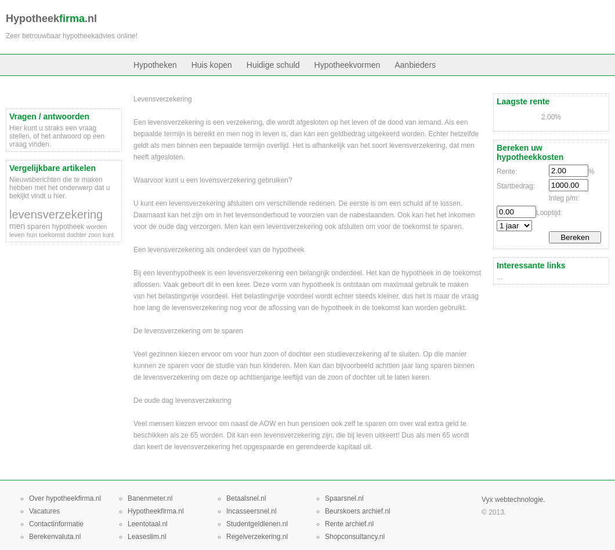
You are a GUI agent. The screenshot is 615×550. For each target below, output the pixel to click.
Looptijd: (549, 213)
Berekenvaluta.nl (55, 537)
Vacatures (44, 511)
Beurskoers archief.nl (357, 511)
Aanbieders (415, 65)
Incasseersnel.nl (251, 511)
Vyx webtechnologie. (513, 500)
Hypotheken (155, 65)
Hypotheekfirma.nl (156, 511)
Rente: (507, 171)
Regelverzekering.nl (257, 537)
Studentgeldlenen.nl (257, 524)
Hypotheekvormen (347, 65)
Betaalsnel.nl (246, 498)
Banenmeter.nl (150, 498)
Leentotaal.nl (148, 524)
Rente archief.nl (349, 524)
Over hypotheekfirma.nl (65, 498)
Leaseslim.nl (147, 537)
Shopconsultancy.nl (355, 537)
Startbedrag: (516, 186)
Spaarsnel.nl (344, 498)
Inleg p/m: (564, 198)
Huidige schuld (273, 65)
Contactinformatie (56, 524)
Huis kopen (211, 65)
